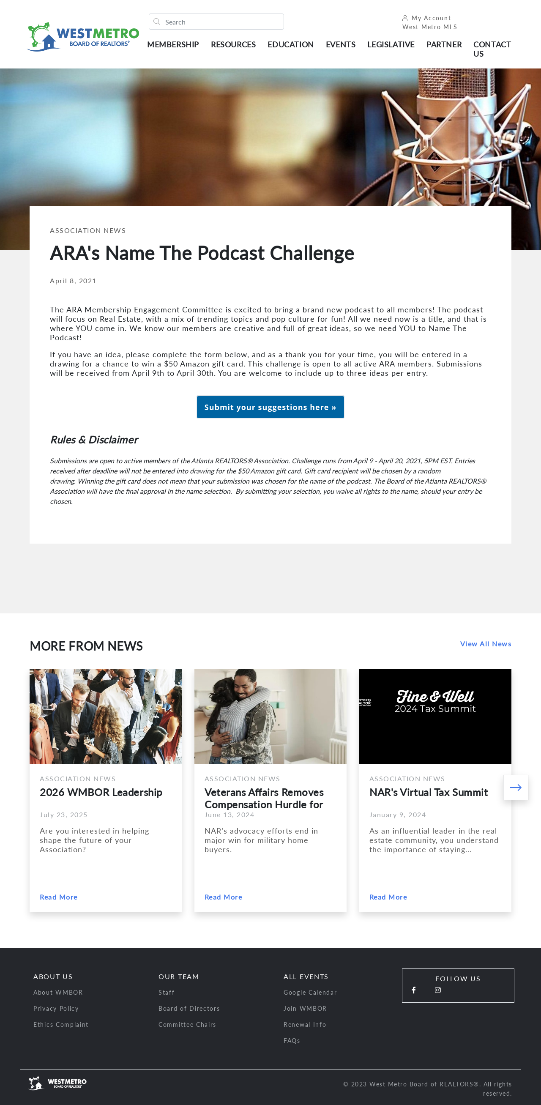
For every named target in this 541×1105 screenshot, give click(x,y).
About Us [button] (53, 976)
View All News (486, 644)
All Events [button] (306, 976)
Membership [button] (173, 44)
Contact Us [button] (492, 49)
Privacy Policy (56, 1008)
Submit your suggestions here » (270, 407)
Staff (166, 992)
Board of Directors (189, 1008)
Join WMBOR (305, 1008)
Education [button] (291, 44)
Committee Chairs (187, 1024)
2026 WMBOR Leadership (101, 792)
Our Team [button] (178, 976)
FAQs (292, 1040)
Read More (59, 897)
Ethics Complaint (61, 1024)
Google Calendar (310, 992)
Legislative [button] (391, 44)
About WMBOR (58, 992)
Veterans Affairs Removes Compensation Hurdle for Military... (264, 798)
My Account (426, 18)
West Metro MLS (430, 26)
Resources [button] (233, 44)
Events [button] (341, 44)
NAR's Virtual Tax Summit (428, 792)
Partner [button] (444, 44)
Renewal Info (305, 1024)
